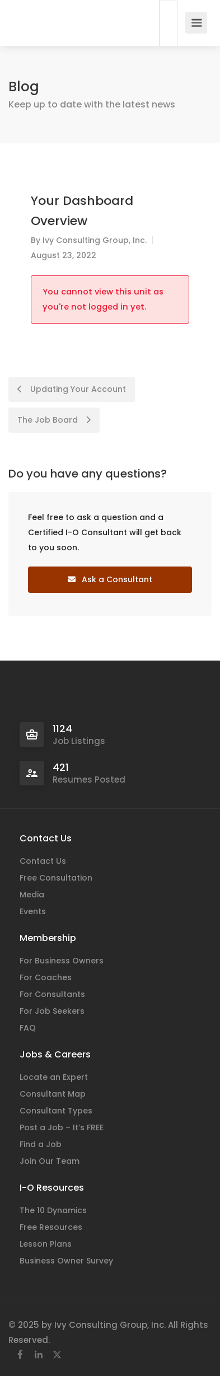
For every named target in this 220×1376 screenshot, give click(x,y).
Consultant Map (53, 1093)
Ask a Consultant (110, 579)
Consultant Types (56, 1110)
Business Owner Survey (66, 1260)
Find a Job (41, 1144)
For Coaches (46, 977)
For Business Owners (62, 960)
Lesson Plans (46, 1243)
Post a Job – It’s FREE (62, 1127)
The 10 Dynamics (53, 1210)
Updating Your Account (71, 389)
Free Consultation (56, 877)
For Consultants (52, 994)
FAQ (28, 1027)
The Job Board (54, 419)
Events (33, 911)
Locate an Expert (54, 1077)
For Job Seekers (52, 1011)
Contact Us (43, 861)
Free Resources (51, 1227)
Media (32, 894)
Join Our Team (49, 1161)
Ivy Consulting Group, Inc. (95, 240)
